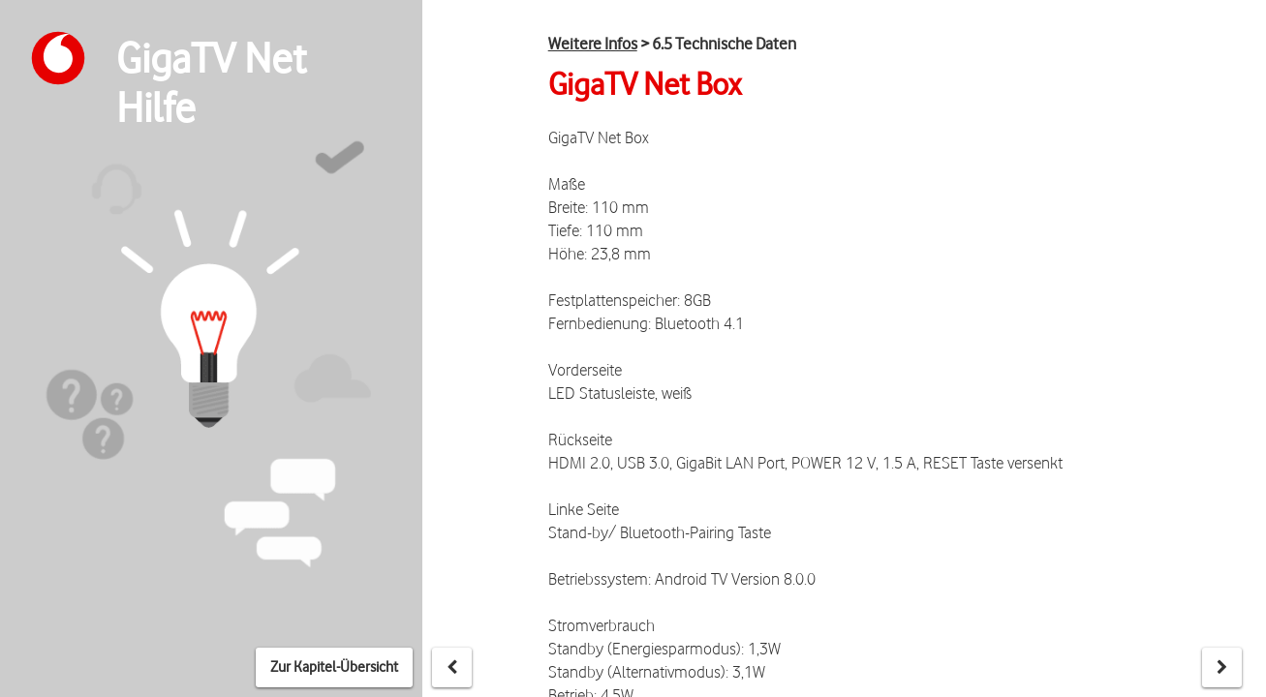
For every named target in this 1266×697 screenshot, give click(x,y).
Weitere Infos (592, 43)
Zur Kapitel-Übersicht (334, 667)
